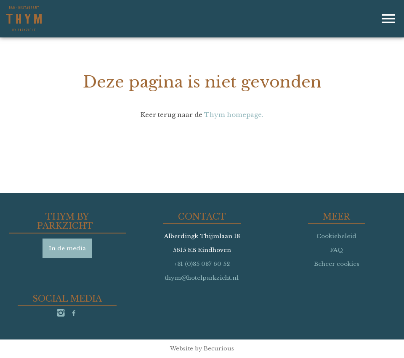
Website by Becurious (202, 348)
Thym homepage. (233, 115)
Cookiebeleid (336, 236)
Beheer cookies (336, 264)
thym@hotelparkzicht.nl (202, 277)
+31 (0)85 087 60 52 (202, 264)
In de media (67, 248)
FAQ (336, 250)
